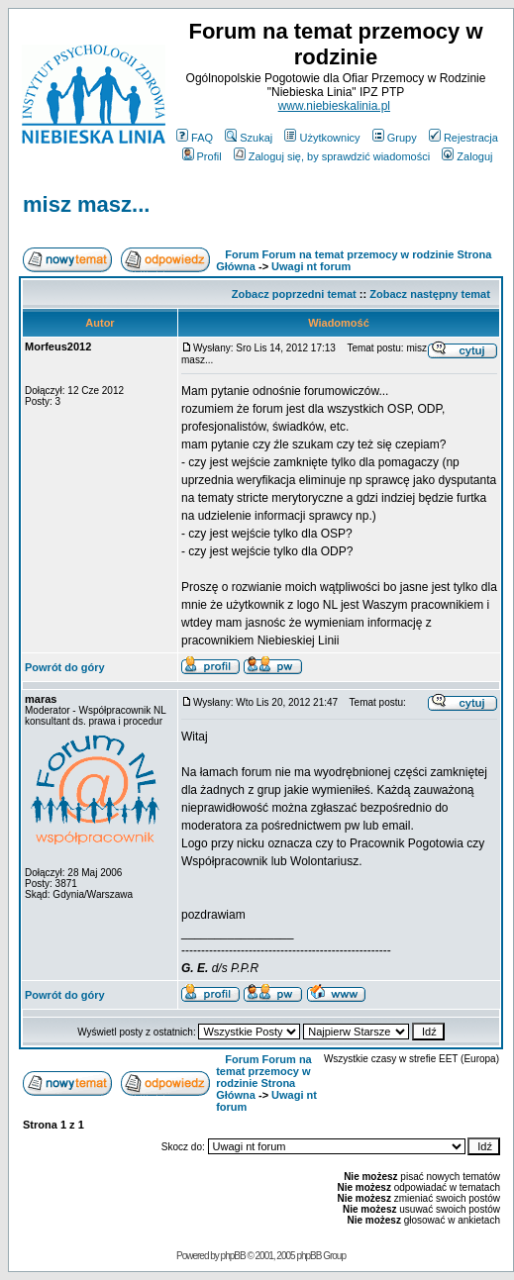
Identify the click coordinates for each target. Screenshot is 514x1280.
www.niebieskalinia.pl (334, 106)
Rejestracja (463, 138)
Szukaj (248, 138)
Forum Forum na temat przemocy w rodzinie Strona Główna (264, 1077)
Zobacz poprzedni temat (294, 294)
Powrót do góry (65, 667)
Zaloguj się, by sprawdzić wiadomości (332, 156)
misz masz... (86, 204)
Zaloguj (467, 156)
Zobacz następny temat (429, 294)
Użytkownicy (322, 138)
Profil (202, 156)
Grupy (394, 138)
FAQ (194, 138)
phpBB (233, 1255)
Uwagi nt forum (311, 266)
